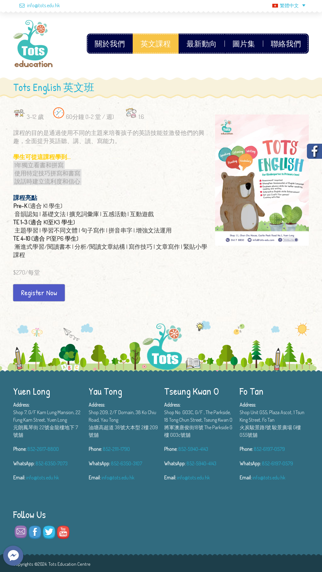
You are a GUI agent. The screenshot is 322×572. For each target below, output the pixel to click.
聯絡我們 (286, 44)
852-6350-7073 (52, 463)
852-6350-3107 (126, 463)
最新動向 (202, 44)
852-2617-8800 (43, 449)
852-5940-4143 (193, 449)
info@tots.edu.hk (36, 5)
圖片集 (244, 44)
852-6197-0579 (269, 449)
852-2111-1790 (116, 449)
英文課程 (156, 44)
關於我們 (110, 44)
